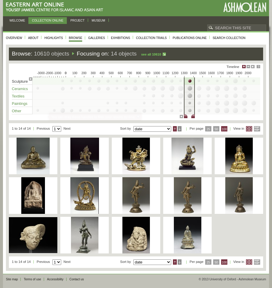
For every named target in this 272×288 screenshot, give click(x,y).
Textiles (18, 96)
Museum (98, 20)
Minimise (248, 66)
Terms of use (32, 279)
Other (16, 111)
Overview (14, 38)
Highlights (53, 38)
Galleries (96, 38)
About (33, 38)
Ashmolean (244, 7)
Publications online (190, 38)
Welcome (17, 20)
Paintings (19, 103)
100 (224, 129)
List (257, 128)
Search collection (229, 38)
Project (77, 20)
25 (208, 129)
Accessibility (55, 279)
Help (258, 66)
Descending (180, 128)
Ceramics (20, 89)
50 (216, 129)
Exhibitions (120, 38)
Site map (12, 279)
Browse (75, 38)
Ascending (175, 128)
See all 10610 (151, 54)
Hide (253, 66)
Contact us (76, 279)
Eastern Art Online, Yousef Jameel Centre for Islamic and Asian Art (56, 7)
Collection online (47, 20)
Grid (249, 128)
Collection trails (151, 38)
